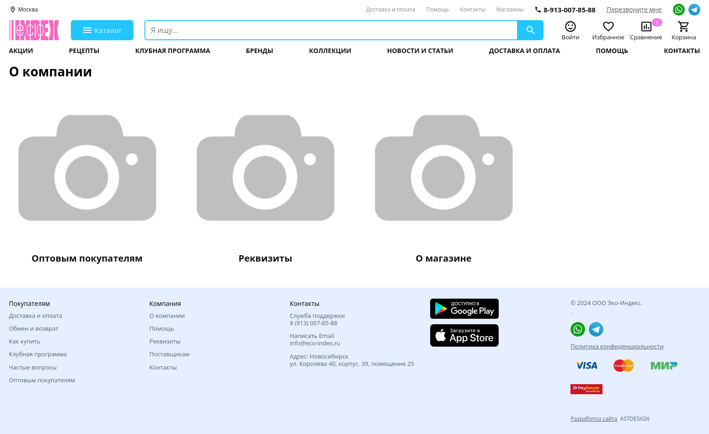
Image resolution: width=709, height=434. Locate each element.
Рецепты (84, 51)
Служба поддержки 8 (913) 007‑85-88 (317, 319)
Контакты (472, 9)
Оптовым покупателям (42, 380)
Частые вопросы (33, 367)
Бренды (259, 51)
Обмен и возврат (34, 328)
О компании (167, 315)
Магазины (510, 9)
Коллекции (330, 51)
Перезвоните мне (634, 9)
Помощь (437, 9)
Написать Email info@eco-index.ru (315, 339)
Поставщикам (169, 354)
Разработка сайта (593, 419)
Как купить (25, 341)
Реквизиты (165, 341)
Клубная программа (172, 51)
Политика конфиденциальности (616, 346)
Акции (21, 51)
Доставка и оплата (391, 9)
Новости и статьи (420, 51)
